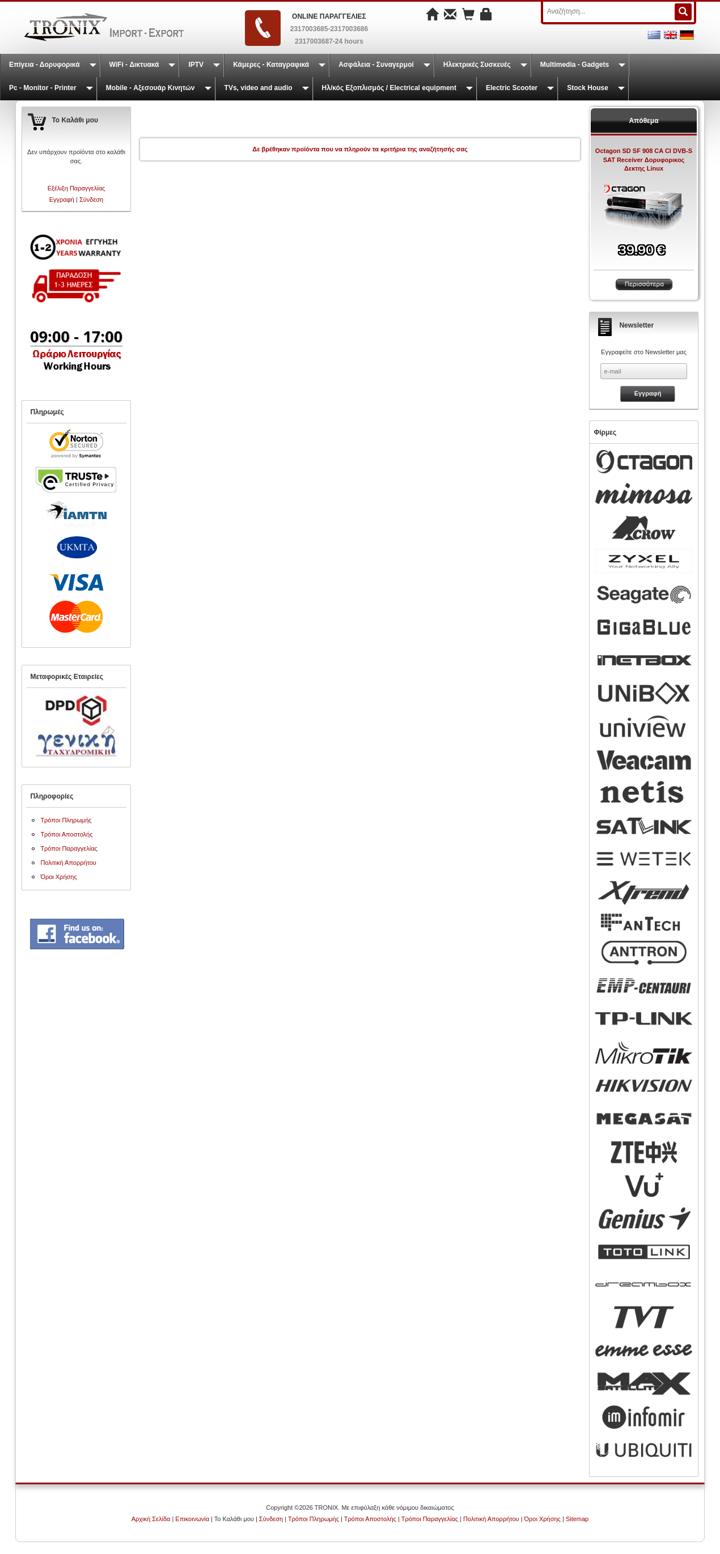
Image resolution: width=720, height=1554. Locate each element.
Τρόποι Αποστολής (66, 834)
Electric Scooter (511, 88)
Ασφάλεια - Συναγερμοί (376, 65)
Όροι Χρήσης (58, 876)
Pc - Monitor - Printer (43, 88)
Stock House (587, 88)
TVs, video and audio (259, 88)
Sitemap (577, 1518)
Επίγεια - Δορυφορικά (44, 65)
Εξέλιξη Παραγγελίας (76, 188)
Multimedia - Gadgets (574, 65)
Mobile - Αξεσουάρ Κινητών (150, 88)
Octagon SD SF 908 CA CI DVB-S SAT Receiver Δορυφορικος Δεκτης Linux (643, 159)
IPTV (196, 65)
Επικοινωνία (192, 1518)
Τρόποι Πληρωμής (65, 820)
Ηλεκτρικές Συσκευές (477, 65)
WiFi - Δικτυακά (134, 65)
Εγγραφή (61, 199)
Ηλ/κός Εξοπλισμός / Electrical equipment (389, 88)
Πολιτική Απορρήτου (68, 862)
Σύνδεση (91, 199)
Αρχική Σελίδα (151, 1518)
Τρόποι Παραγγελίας (68, 848)
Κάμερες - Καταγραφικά (271, 65)
